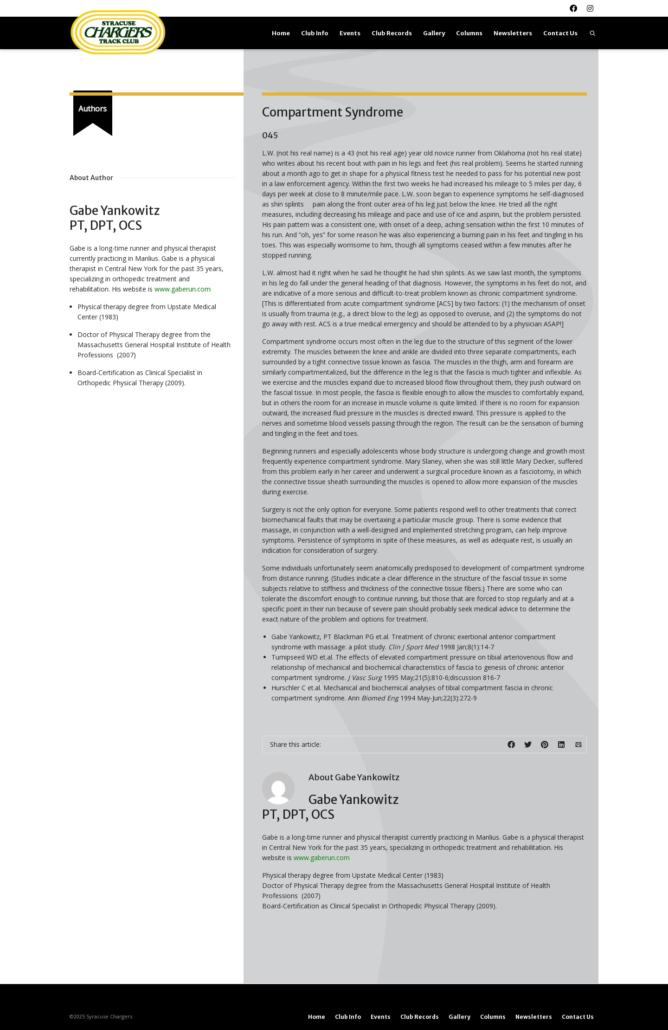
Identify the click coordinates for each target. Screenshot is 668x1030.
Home (281, 33)
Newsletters (513, 33)
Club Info (314, 33)
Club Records (392, 33)
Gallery (434, 33)
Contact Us (560, 33)
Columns (469, 33)
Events (350, 33)
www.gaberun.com (322, 857)
